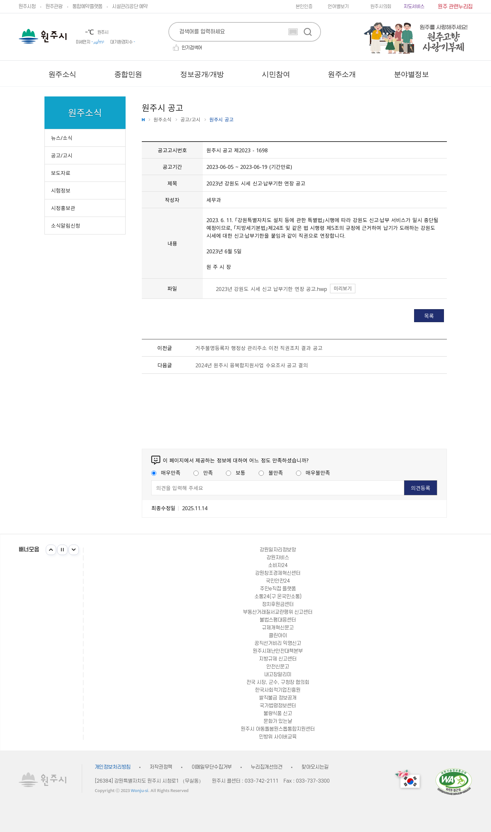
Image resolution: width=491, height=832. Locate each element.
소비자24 (278, 565)
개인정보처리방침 (113, 767)
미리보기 (343, 288)
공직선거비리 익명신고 (277, 643)
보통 (235, 472)
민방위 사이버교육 (278, 737)
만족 (203, 472)
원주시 (43, 36)
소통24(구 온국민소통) (277, 596)
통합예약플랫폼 (87, 6)
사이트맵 (468, 74)
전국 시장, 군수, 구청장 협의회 (277, 682)
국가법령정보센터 (278, 706)
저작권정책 (161, 767)
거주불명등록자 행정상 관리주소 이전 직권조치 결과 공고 (259, 348)
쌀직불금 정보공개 (278, 698)
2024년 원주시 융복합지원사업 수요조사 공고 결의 (251, 365)
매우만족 (165, 472)
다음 (73, 550)
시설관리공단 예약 (129, 6)
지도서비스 (414, 6)
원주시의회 (380, 6)
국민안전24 (278, 581)
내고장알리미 (277, 674)
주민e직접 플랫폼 (278, 589)
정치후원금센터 (278, 604)
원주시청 (27, 6)
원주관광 (54, 6)
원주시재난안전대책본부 (278, 651)
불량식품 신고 (278, 713)
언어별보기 (338, 6)
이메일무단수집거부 (211, 767)
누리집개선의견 (266, 767)
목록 (429, 316)
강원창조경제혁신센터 (278, 573)
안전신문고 (277, 667)
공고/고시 (190, 119)
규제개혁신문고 (278, 628)
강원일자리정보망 (278, 550)
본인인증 (304, 6)
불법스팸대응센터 (278, 620)
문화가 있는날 (278, 721)
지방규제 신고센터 (278, 659)
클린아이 (278, 635)
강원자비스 (277, 558)
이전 (51, 550)
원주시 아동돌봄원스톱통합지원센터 (278, 729)
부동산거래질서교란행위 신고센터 (278, 612)
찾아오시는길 (314, 767)
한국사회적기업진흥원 (278, 690)
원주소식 (162, 119)
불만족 (271, 472)
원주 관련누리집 (455, 7)
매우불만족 (313, 472)
